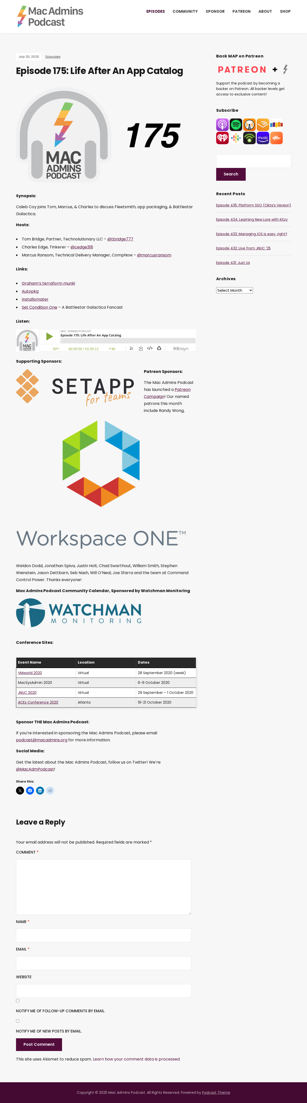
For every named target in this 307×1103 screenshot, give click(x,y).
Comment (27, 852)
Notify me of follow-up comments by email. (60, 1011)
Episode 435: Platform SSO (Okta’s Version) (253, 205)
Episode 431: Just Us (233, 262)
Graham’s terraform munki (48, 283)
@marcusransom (154, 255)
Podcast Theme (216, 1092)
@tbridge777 (120, 239)
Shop (285, 11)
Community (185, 11)
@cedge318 (82, 247)
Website (24, 977)
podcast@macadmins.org (41, 740)
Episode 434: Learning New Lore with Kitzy (252, 219)
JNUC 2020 (27, 692)
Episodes (155, 11)
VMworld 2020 (30, 672)
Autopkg (30, 291)
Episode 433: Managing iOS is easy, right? (251, 233)
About (265, 11)
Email (23, 949)
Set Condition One (39, 307)
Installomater (35, 299)
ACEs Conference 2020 (38, 702)
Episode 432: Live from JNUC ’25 (243, 248)
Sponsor (215, 11)
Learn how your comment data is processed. (136, 1059)
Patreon (241, 11)
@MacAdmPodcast (35, 769)
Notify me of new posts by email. (49, 1031)
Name (23, 921)
